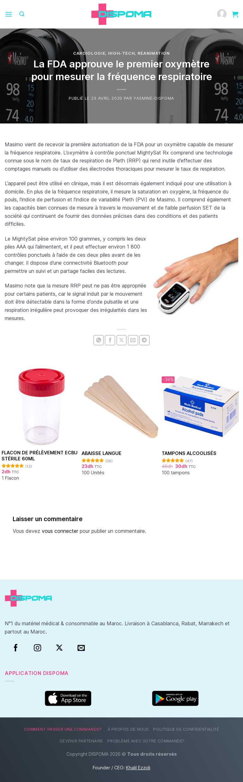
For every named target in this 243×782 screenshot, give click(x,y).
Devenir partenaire (81, 741)
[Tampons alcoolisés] (201, 406)
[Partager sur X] (121, 340)
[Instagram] (37, 648)
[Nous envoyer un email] (81, 648)
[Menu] (8, 14)
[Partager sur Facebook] (110, 340)
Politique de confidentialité (186, 729)
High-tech (121, 53)
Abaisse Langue (102, 453)
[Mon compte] (222, 14)
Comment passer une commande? (63, 729)
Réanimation (154, 53)
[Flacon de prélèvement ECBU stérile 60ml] (41, 406)
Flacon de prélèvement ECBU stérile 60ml (40, 455)
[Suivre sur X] (59, 648)
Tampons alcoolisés (189, 453)
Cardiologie (89, 53)
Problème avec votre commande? (146, 741)
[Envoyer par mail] (133, 340)
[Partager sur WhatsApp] (98, 340)
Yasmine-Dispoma (154, 98)
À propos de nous (128, 729)
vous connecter (60, 531)
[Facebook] (15, 648)
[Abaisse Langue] (121, 406)
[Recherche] (21, 14)
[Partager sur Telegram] (144, 340)
